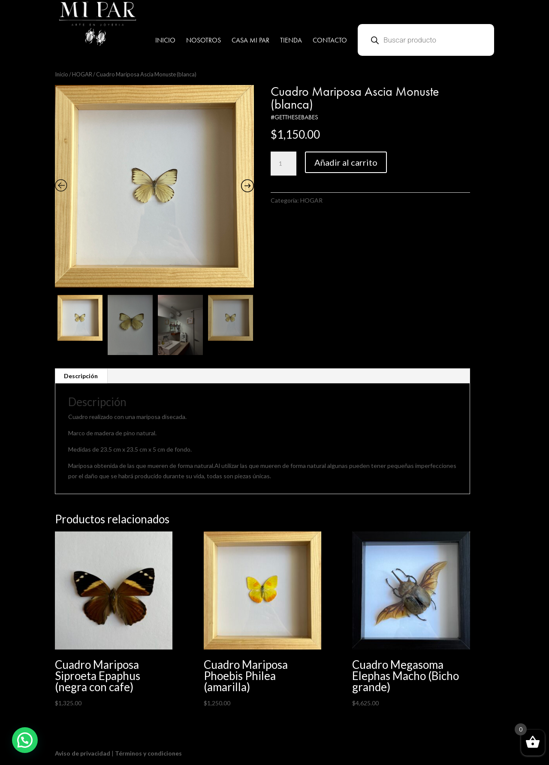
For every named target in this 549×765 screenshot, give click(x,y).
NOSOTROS (203, 41)
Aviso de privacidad (82, 753)
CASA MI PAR (250, 41)
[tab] (81, 376)
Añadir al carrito (345, 162)
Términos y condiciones (148, 753)
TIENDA (291, 41)
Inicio (61, 74)
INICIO (165, 41)
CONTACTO (330, 41)
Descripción (81, 375)
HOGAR (82, 74)
